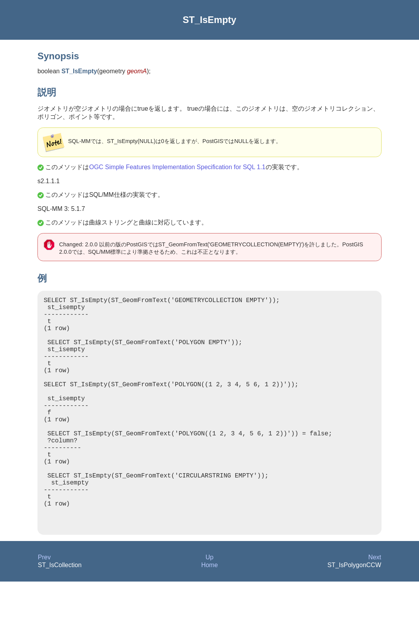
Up (209, 608)
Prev (44, 608)
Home (209, 616)
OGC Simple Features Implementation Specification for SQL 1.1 (177, 167)
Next (374, 608)
